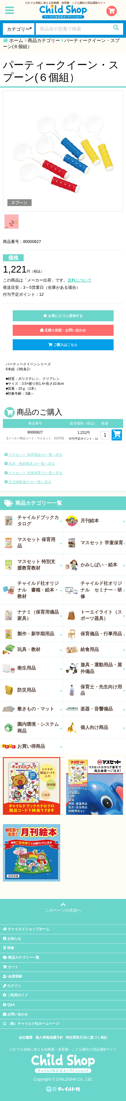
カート (10, 967)
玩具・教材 (39, 649)
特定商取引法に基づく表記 (86, 1037)
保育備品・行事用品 (102, 633)
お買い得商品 (39, 746)
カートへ (116, 435)
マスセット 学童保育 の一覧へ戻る (33, 473)
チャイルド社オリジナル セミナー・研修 (102, 590)
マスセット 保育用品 (39, 542)
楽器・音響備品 (102, 709)
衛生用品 (39, 668)
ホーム (16, 40)
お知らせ (12, 939)
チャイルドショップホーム (26, 929)
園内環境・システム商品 (39, 727)
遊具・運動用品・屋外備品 (102, 668)
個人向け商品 (102, 727)
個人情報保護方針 (49, 1037)
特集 (8, 948)
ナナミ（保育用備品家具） (39, 615)
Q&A (9, 1005)
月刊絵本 (102, 520)
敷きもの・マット (39, 709)
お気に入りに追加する (63, 316)
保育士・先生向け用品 (102, 690)
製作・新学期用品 (39, 633)
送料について (79, 280)
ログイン (12, 986)
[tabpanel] (63, 150)
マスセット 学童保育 (102, 542)
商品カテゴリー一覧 (33, 503)
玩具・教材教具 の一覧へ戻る (29, 464)
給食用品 (102, 649)
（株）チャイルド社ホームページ (31, 1024)
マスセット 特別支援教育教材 (39, 564)
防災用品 (39, 690)
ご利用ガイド (15, 995)
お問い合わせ (15, 1014)
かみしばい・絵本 (102, 564)
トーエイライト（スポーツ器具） (102, 615)
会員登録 (12, 976)
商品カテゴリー (44, 40)
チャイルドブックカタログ (39, 520)
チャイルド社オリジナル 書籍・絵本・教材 (39, 590)
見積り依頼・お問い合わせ (63, 330)
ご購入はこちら (63, 345)
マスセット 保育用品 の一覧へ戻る (33, 455)
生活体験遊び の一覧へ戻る (27, 482)
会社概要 (26, 1037)
